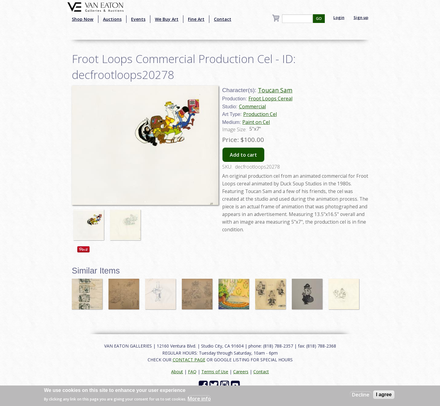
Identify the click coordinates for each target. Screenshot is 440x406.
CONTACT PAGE (189, 360)
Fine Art (196, 19)
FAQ (192, 371)
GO (319, 18)
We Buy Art (166, 19)
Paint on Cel (256, 122)
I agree (384, 394)
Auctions (112, 19)
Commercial (252, 106)
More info (199, 398)
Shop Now (83, 19)
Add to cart (243, 154)
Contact (222, 19)
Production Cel (260, 114)
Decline (360, 394)
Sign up (361, 17)
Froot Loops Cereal (270, 98)
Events (138, 19)
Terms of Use (214, 371)
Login (338, 17)
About (177, 371)
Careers (240, 371)
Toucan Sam (275, 90)
